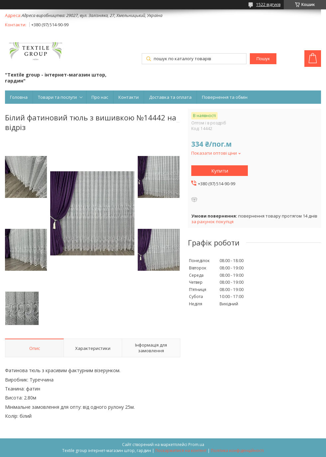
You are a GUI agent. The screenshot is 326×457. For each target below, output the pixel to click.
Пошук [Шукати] (263, 58)
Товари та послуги (57, 97)
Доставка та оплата (170, 97)
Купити (219, 170)
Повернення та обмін (224, 97)
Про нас (99, 97)
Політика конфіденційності (237, 450)
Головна (19, 97)
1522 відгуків (268, 4)
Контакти (128, 97)
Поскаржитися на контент (181, 450)
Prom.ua (196, 444)
